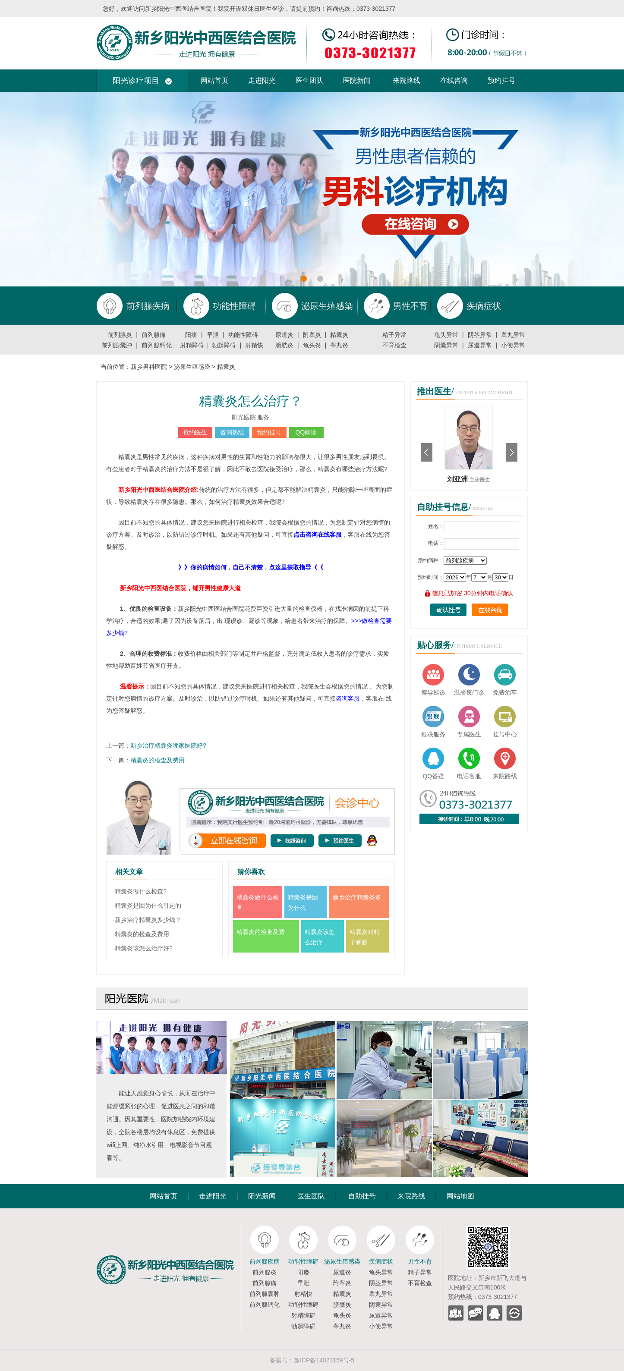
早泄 (213, 334)
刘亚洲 (458, 479)
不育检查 (394, 345)
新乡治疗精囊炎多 (357, 897)
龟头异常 (446, 334)
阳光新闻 (262, 1196)
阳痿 (191, 334)
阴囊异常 (446, 345)
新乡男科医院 (149, 366)
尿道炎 (284, 334)
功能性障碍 (243, 334)
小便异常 (513, 345)
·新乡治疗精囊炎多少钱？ (147, 919)
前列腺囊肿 (117, 345)
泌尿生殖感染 (192, 366)
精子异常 (394, 334)
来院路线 (406, 80)
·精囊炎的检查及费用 (141, 934)
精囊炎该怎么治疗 (320, 937)
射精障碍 (192, 345)
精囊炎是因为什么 (303, 902)
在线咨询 (454, 80)
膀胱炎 (284, 345)
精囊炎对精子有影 (365, 937)
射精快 (254, 345)
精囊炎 (339, 334)
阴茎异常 (480, 334)
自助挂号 (362, 1196)
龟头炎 (312, 345)
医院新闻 (357, 80)
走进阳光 (262, 80)
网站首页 (214, 80)
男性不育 (420, 1261)
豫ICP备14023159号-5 (324, 1360)
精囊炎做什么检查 (257, 902)
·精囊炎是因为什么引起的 (147, 905)
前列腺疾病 (264, 1261)
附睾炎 (312, 334)
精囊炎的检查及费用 (157, 760)
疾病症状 (381, 1261)
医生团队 (309, 80)
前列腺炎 (120, 334)
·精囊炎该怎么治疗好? (143, 948)
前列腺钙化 (157, 345)
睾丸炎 (339, 345)
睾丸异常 (513, 334)
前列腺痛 (154, 334)
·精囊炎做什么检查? (140, 891)
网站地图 (460, 1196)
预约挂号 (501, 80)
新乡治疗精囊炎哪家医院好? (168, 745)
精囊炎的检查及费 (260, 931)
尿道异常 (480, 345)
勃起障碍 (224, 345)
